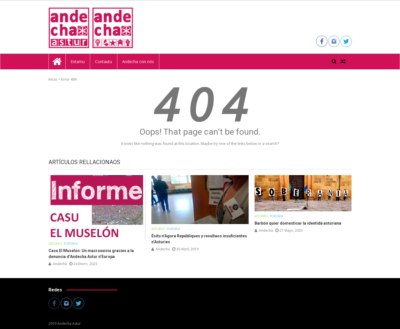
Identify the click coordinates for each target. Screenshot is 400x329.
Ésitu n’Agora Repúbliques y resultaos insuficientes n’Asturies (199, 239)
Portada (70, 243)
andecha (60, 263)
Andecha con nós (138, 61)
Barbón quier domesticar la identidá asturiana (298, 223)
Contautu (103, 61)
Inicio (52, 79)
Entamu (78, 61)
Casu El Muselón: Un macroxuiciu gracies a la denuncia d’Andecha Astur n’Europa (91, 253)
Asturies (55, 243)
